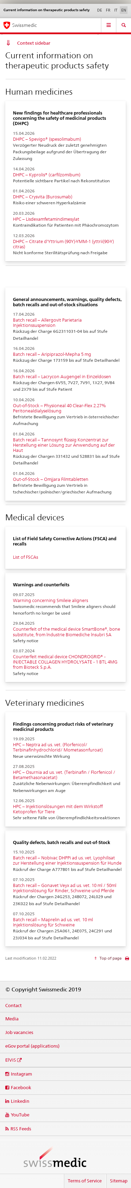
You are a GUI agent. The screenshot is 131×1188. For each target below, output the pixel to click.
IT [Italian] (115, 10)
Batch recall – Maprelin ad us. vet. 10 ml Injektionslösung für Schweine (53, 922)
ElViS (10, 1060)
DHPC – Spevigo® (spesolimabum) (47, 139)
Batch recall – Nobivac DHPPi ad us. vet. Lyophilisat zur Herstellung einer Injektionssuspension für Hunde (67, 860)
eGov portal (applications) (32, 1046)
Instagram (21, 1074)
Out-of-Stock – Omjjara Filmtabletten (50, 479)
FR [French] (108, 10)
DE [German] (99, 10)
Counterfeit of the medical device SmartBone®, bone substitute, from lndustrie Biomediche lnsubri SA (66, 631)
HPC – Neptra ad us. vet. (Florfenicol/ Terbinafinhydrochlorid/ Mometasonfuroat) (58, 747)
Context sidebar (33, 43)
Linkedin (20, 1101)
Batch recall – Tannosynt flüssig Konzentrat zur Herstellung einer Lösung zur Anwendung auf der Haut (64, 445)
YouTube (20, 1114)
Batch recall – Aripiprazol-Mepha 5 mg (52, 354)
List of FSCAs (25, 557)
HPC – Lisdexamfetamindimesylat (46, 219)
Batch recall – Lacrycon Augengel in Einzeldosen (62, 376)
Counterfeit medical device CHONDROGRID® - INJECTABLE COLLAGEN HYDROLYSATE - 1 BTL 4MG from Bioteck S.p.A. (65, 662)
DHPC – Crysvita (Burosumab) (42, 196)
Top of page (110, 958)
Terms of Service (85, 1180)
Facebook (21, 1087)
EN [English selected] (123, 10)
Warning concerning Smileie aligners (50, 600)
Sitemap (119, 1180)
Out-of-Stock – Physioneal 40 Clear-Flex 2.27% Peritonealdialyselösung (59, 408)
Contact (13, 1005)
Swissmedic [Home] (24, 25)
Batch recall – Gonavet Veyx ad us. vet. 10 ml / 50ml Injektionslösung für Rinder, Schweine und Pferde (64, 888)
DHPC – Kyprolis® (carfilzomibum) (46, 174)
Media (12, 1018)
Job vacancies (19, 1032)
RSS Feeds (20, 1128)
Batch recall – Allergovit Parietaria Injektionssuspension (47, 322)
